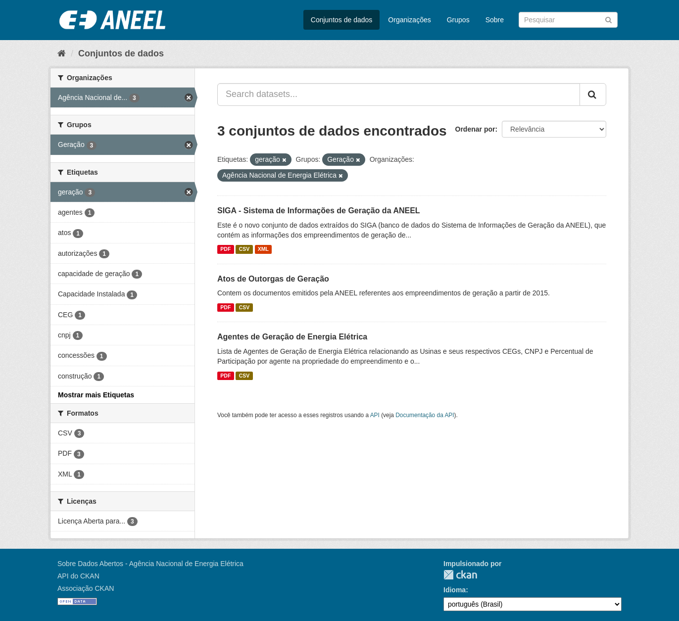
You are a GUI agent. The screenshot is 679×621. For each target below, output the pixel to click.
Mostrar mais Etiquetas (96, 395)
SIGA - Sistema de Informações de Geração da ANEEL (318, 210)
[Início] (61, 53)
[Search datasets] (568, 20)
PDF (225, 249)
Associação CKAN (85, 588)
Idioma (454, 590)
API (375, 415)
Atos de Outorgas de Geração (273, 279)
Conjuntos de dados (342, 20)
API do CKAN (78, 576)
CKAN (460, 575)
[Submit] (608, 19)
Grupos (458, 20)
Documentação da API (424, 415)
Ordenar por (475, 129)
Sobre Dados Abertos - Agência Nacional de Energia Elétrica (150, 564)
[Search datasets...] (398, 94)
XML (263, 249)
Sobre (494, 20)
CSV (244, 249)
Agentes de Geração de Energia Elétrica (292, 337)
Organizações (409, 20)
